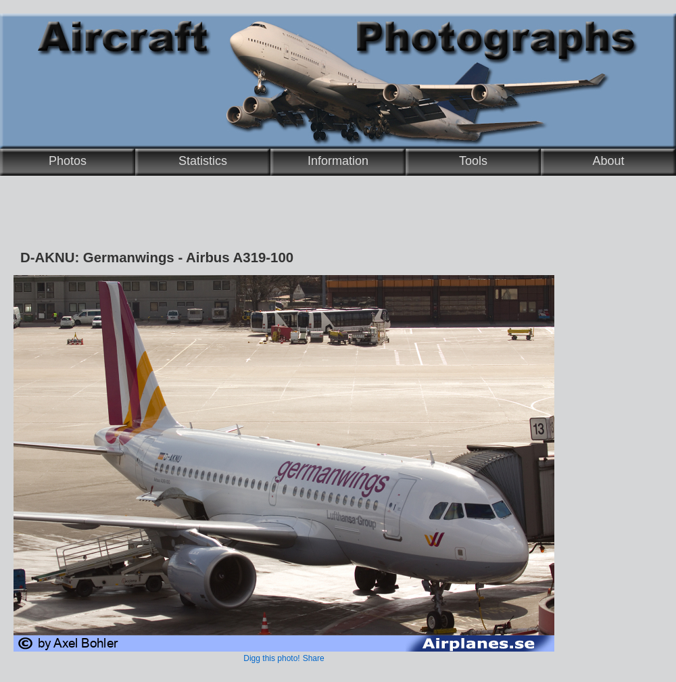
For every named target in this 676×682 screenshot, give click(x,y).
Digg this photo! (271, 658)
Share (313, 658)
